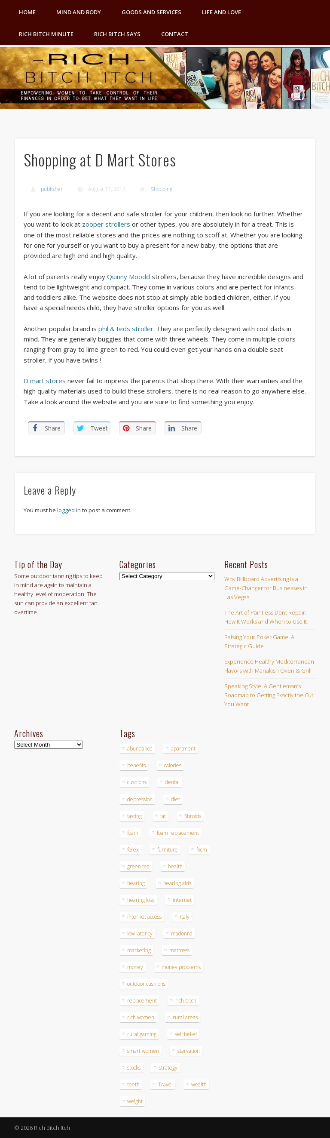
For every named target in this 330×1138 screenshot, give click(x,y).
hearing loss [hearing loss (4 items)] (140, 900)
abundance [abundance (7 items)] (140, 748)
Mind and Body (78, 12)
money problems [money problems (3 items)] (181, 967)
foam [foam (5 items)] (132, 833)
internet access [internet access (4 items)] (144, 916)
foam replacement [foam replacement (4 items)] (178, 833)
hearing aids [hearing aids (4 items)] (177, 883)
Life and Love (221, 12)
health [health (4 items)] (175, 866)
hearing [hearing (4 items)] (136, 883)
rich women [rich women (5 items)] (140, 1017)
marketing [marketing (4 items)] (139, 950)
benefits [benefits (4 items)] (136, 765)
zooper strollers (106, 224)
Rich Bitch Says (117, 34)
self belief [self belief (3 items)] (186, 1034)
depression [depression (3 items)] (140, 799)
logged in (69, 510)
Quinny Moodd (128, 276)
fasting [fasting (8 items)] (134, 816)
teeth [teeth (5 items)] (133, 1084)
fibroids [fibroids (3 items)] (192, 816)
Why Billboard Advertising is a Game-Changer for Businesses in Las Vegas (266, 588)
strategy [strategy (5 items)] (168, 1067)
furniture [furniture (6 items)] (167, 849)
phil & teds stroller (125, 328)
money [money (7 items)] (135, 967)
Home (27, 12)
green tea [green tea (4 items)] (138, 866)
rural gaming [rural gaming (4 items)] (141, 1034)
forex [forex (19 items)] (133, 849)
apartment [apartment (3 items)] (183, 748)
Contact (174, 34)
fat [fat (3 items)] (163, 816)
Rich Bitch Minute (46, 34)
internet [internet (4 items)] (182, 900)
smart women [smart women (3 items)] (143, 1051)
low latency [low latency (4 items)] (140, 933)
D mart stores (45, 380)
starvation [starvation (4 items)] (188, 1051)
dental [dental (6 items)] (172, 782)
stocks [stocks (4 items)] (134, 1067)
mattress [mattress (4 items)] (179, 950)
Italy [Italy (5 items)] (184, 916)
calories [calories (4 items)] (172, 765)
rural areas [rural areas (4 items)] (185, 1017)
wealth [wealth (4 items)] (199, 1084)
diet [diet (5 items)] (175, 799)
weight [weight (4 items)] (135, 1101)
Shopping (161, 189)
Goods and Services (151, 12)
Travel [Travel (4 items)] (165, 1084)
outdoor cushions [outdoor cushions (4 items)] (146, 983)
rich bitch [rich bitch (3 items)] (185, 1000)
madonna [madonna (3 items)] (181, 933)
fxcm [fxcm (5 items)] (201, 849)
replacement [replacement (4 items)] (142, 1000)
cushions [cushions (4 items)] (137, 782)
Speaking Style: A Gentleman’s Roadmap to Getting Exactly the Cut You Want (268, 695)
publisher (52, 189)
